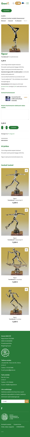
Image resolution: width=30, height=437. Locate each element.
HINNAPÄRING (20, 427)
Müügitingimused (6, 346)
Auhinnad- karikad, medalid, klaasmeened (12, 18)
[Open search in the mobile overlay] (13, 3)
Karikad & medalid (6, 424)
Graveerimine (17, 424)
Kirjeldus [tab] (4, 140)
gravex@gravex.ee (10, 370)
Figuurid (10, 21)
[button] (23, 3)
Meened (3, 21)
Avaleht (3, 16)
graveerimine (4, 86)
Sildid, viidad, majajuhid (7, 427)
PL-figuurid (18, 21)
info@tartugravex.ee (11, 385)
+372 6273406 (9, 368)
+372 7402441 (9, 382)
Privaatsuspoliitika (6, 343)
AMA (2, 432)
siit (15, 86)
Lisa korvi (13, 127)
